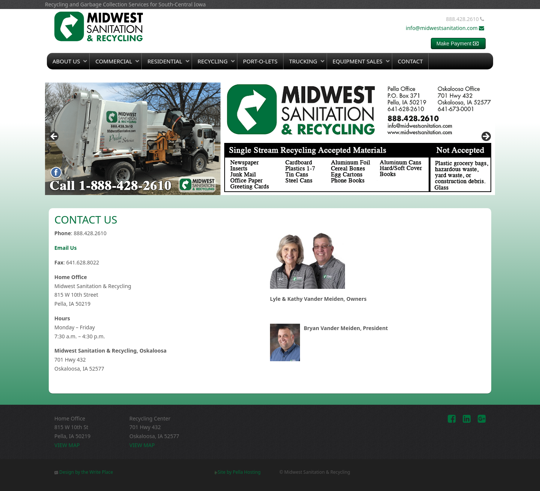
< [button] (54, 137)
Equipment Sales (357, 61)
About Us (66, 61)
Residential (164, 61)
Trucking (303, 61)
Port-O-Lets (260, 61)
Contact (410, 61)
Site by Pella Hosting (237, 472)
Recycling (213, 61)
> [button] (485, 137)
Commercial (113, 61)
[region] (270, 139)
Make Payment (458, 44)
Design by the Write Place (83, 472)
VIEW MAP (67, 445)
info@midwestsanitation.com (446, 28)
